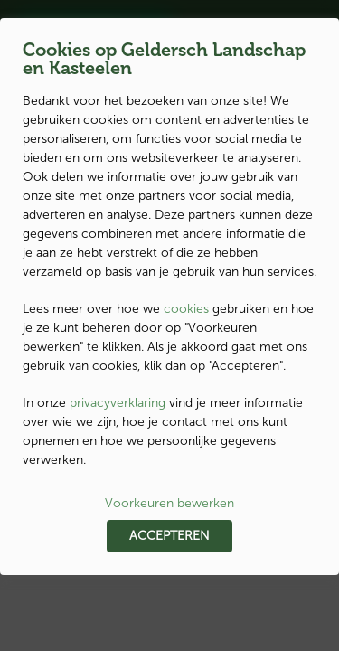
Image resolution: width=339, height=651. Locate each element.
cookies (186, 308)
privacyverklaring (117, 402)
